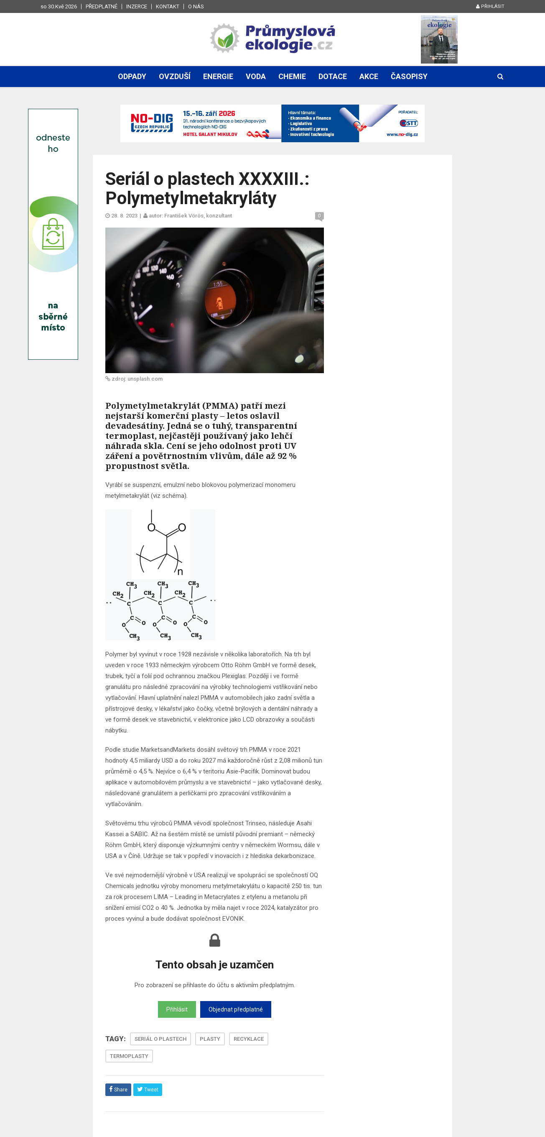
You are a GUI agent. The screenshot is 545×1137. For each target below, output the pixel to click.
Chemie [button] (292, 76)
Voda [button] (256, 76)
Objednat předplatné (236, 1009)
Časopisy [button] (409, 76)
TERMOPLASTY (129, 1056)
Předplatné (101, 6)
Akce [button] (368, 76)
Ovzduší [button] (175, 76)
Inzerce (136, 6)
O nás (196, 6)
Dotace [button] (332, 76)
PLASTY (210, 1039)
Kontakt (167, 6)
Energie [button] (218, 76)
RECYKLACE (249, 1039)
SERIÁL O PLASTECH (160, 1039)
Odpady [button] (132, 76)
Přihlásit (490, 6)
